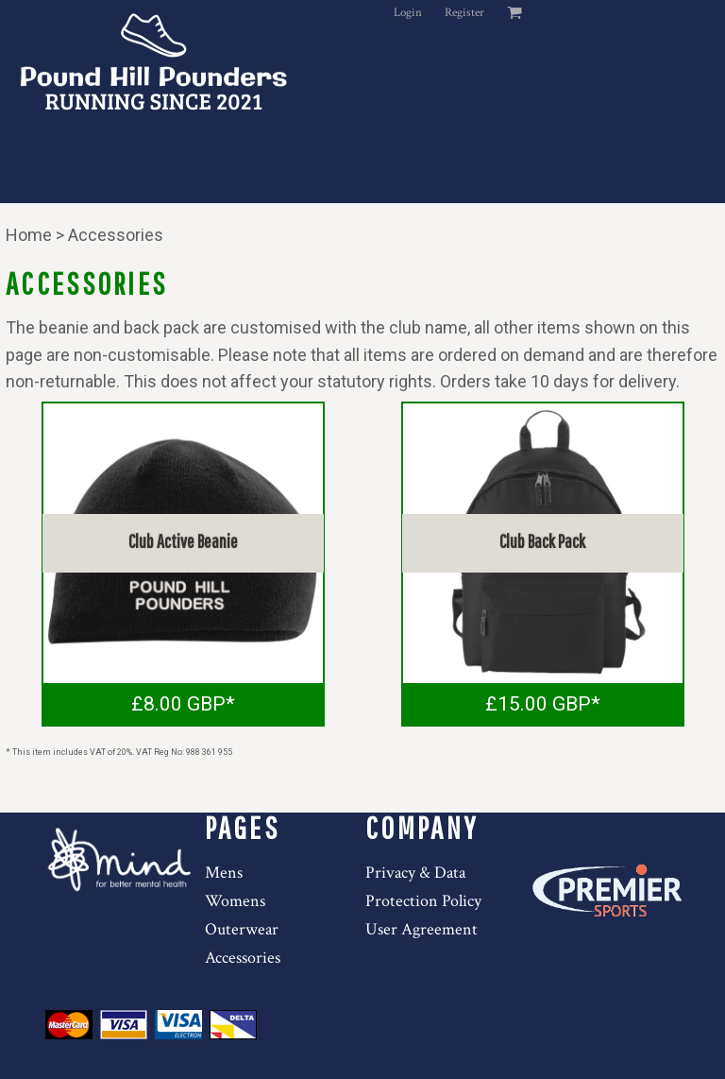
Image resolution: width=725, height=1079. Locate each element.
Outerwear (241, 929)
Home (29, 235)
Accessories (242, 957)
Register (464, 13)
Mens (224, 872)
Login (408, 13)
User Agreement (421, 929)
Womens (235, 901)
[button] (121, 860)
